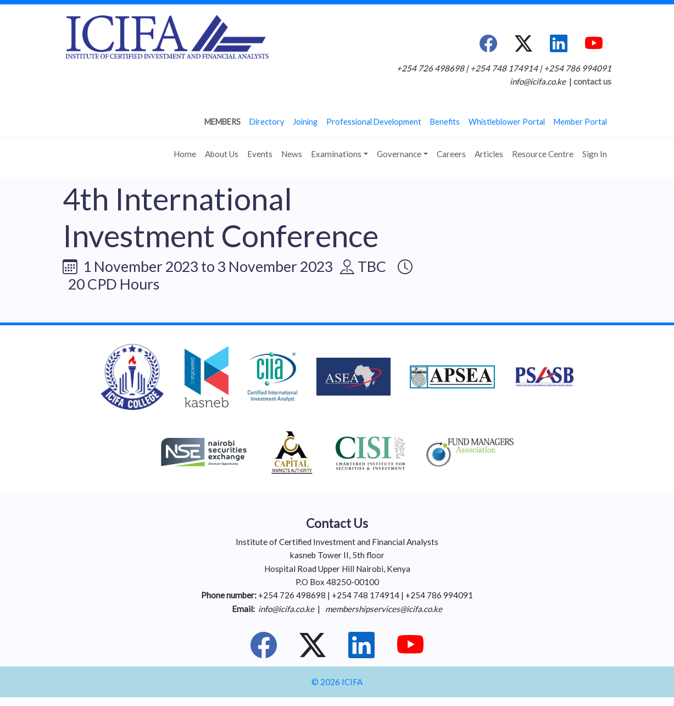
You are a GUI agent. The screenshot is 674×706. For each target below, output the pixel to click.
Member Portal (580, 121)
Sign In (594, 154)
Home (185, 154)
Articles (489, 154)
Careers (451, 154)
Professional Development (373, 121)
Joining (305, 121)
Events (259, 154)
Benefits (445, 121)
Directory (266, 121)
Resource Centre (542, 154)
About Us (221, 154)
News (291, 154)
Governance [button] (399, 154)
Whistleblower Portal (507, 121)
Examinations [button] (336, 154)
